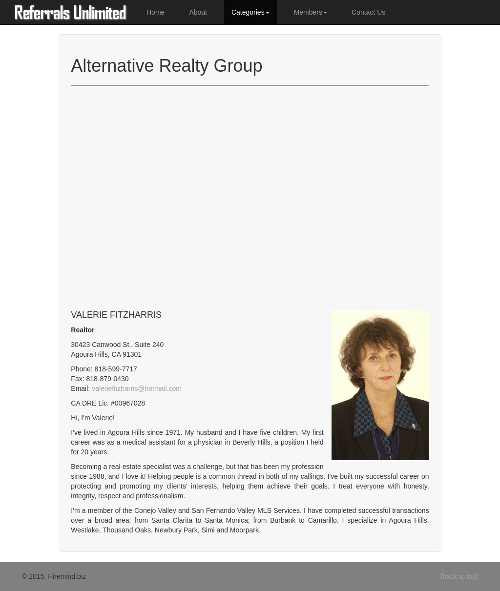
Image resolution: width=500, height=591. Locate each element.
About (198, 12)
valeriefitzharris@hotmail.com (137, 388)
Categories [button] (250, 12)
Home (155, 12)
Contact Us (368, 12)
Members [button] (310, 12)
